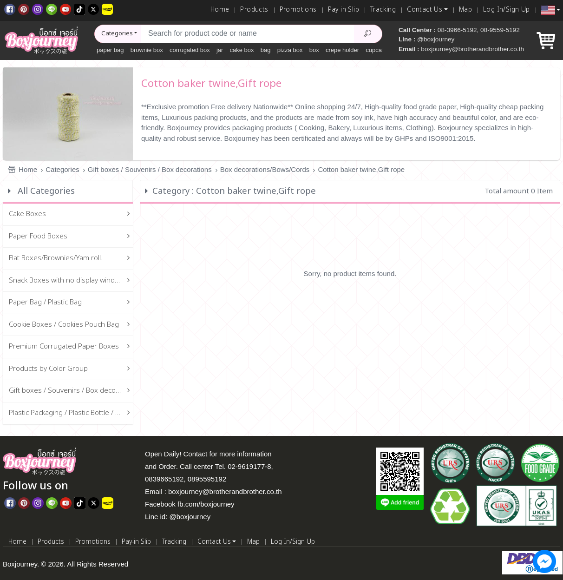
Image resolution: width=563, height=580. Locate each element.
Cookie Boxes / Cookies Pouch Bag (71, 325)
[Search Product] (368, 34)
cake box (242, 49)
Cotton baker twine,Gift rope (361, 169)
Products (254, 9)
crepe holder (342, 49)
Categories (62, 169)
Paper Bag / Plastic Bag (71, 302)
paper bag (110, 49)
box (314, 49)
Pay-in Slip (343, 9)
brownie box (147, 49)
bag (266, 49)
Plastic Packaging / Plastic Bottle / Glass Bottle (71, 413)
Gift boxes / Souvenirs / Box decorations (150, 169)
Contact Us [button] (424, 9)
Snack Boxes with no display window (71, 281)
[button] (550, 10)
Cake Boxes (71, 214)
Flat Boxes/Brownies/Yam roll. (71, 258)
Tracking (383, 9)
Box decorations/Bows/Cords (265, 169)
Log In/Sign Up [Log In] (506, 9)
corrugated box (190, 49)
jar (219, 49)
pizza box (290, 49)
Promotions (298, 9)
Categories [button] (117, 33)
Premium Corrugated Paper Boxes (71, 347)
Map (465, 9)
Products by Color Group (71, 369)
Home (219, 9)
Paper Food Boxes (71, 236)
